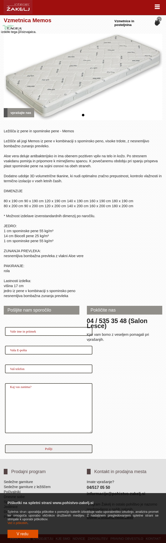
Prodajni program (28, 471)
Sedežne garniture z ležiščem (27, 487)
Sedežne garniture (18, 482)
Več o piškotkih (17, 523)
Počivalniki (12, 492)
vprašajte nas (20, 113)
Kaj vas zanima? (48, 408)
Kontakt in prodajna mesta (120, 471)
